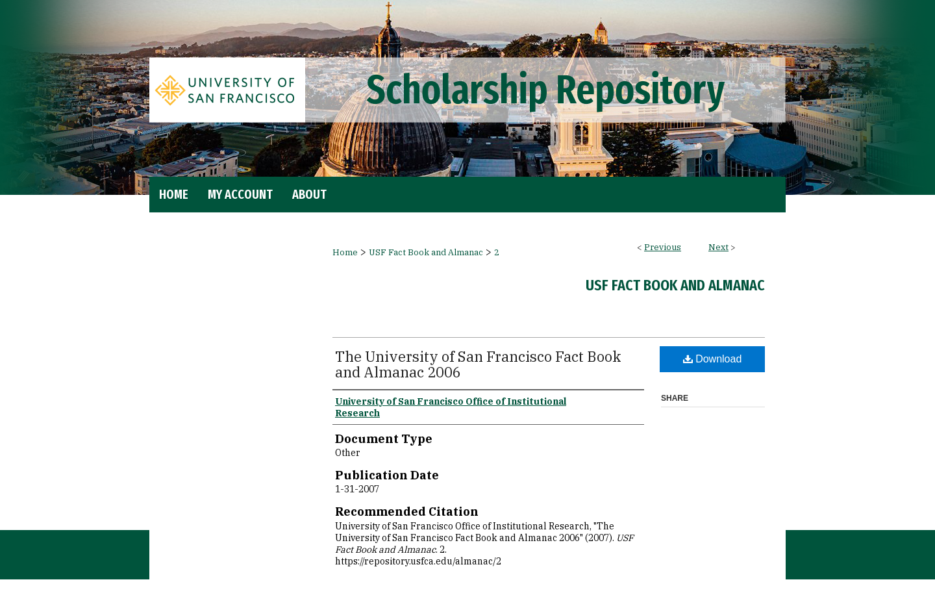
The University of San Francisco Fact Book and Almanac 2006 (478, 364)
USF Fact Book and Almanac (426, 252)
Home (345, 252)
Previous (662, 247)
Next (718, 247)
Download (712, 358)
